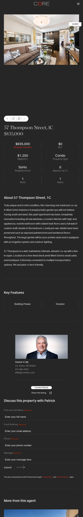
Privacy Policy (47, 477)
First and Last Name (17, 410)
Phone (11, 439)
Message (12, 453)
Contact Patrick (41, 388)
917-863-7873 (22, 369)
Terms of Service (63, 477)
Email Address (15, 425)
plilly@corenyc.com (25, 373)
